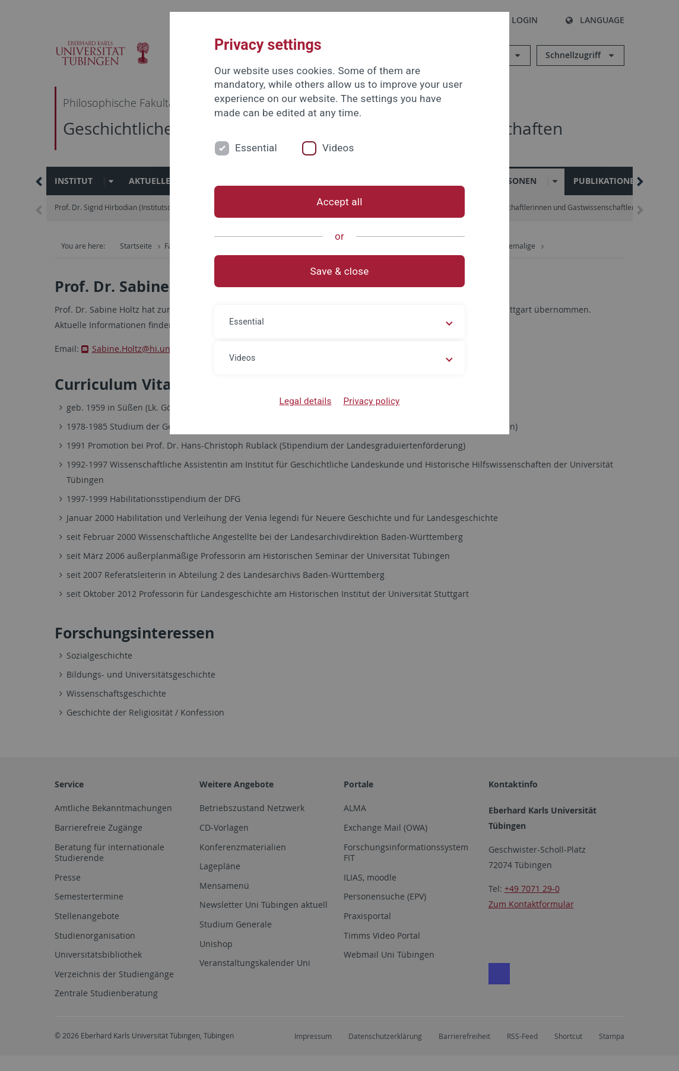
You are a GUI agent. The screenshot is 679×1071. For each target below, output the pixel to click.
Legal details (306, 401)
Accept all (339, 202)
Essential (256, 148)
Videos (338, 148)
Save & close (339, 271)
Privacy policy (371, 401)
